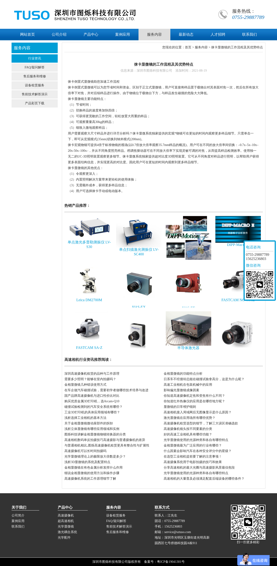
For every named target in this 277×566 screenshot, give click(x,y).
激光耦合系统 (67, 532)
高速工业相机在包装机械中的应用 (188, 384)
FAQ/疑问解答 (35, 67)
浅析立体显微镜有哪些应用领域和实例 (91, 429)
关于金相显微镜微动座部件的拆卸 (88, 423)
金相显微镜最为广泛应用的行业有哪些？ (193, 445)
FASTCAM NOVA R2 (238, 300)
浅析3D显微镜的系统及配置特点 (87, 462)
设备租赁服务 (34, 85)
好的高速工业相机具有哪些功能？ (188, 434)
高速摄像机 (66, 515)
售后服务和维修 (34, 76)
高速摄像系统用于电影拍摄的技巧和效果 (193, 462)
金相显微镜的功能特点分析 (183, 373)
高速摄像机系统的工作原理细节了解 (90, 478)
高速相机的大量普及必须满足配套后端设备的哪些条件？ (204, 478)
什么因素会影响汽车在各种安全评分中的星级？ (198, 451)
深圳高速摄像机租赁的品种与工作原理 (91, 373)
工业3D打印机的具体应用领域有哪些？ (92, 412)
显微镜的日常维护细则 (180, 406)
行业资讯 (34, 58)
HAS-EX (139, 307)
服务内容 (201, 47)
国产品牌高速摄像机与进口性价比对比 (91, 395)
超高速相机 (66, 521)
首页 (188, 47)
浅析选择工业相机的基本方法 (85, 418)
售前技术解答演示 (35, 94)
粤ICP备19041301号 (171, 561)
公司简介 (18, 515)
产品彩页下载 (34, 103)
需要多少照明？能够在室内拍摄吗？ (90, 379)
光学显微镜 (66, 526)
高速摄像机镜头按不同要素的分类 (188, 429)
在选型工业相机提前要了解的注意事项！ (193, 456)
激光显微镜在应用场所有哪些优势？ (189, 418)
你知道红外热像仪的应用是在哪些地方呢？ (194, 401)
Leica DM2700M (89, 300)
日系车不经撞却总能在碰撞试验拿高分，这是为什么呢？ (204, 379)
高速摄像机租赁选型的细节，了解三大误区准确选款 (201, 423)
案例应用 (18, 521)
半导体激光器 (188, 348)
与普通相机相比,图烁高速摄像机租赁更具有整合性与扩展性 (106, 445)
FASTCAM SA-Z (89, 348)
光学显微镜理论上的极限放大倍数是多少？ (95, 456)
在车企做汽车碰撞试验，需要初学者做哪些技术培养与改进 (106, 390)
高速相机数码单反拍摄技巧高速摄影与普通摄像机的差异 (104, 440)
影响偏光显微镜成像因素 (181, 390)
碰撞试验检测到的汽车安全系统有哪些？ (93, 406)
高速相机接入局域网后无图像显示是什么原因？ (198, 412)
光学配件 (64, 537)
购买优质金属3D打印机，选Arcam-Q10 (91, 401)
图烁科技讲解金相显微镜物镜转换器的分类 (95, 434)
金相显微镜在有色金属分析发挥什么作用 (93, 467)
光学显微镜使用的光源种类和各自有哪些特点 (196, 440)
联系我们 (18, 526)
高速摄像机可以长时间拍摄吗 (85, 451)
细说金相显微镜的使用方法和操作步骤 (91, 473)
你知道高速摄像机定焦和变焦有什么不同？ (194, 395)
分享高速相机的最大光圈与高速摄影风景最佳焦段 (199, 467)
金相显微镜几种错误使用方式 (85, 384)
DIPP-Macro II (238, 245)
